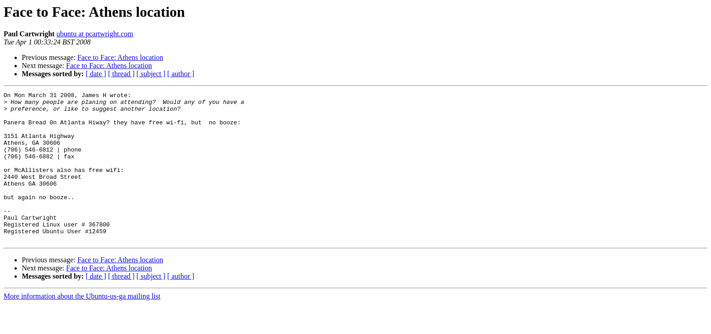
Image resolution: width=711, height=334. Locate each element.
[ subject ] (151, 74)
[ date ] (96, 74)
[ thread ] (121, 74)
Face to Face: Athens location (120, 57)
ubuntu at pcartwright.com (94, 34)
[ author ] (181, 74)
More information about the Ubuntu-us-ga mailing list (82, 326)
